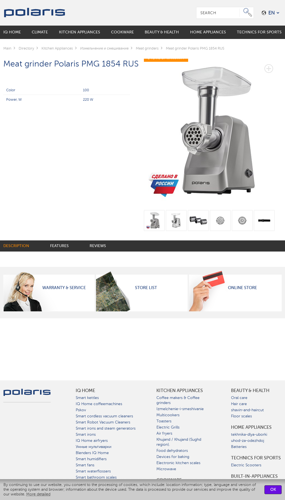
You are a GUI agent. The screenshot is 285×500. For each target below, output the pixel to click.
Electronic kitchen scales (178, 462)
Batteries (239, 446)
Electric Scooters (246, 465)
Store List (146, 287)
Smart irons (86, 434)
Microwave (166, 469)
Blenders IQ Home (92, 452)
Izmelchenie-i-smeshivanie (180, 409)
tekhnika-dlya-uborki (249, 434)
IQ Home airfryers (92, 440)
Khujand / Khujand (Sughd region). (178, 442)
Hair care (239, 404)
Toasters (163, 421)
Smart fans (85, 465)
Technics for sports (256, 458)
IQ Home (85, 391)
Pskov (81, 410)
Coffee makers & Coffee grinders (178, 400)
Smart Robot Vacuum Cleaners (103, 422)
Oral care (239, 397)
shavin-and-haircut (247, 410)
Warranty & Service (64, 287)
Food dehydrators (172, 450)
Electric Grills (168, 427)
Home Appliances (251, 427)
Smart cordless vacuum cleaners (104, 416)
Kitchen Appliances (179, 391)
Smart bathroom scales (96, 477)
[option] (213, 129)
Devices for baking (172, 456)
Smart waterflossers (93, 471)
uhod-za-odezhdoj (247, 440)
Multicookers (168, 415)
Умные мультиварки (93, 446)
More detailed (38, 494)
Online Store (242, 287)
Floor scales (241, 416)
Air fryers (164, 433)
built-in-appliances (254, 476)
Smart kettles (87, 397)
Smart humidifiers (91, 459)
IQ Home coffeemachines (99, 404)
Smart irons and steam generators (106, 428)
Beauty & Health (250, 391)
